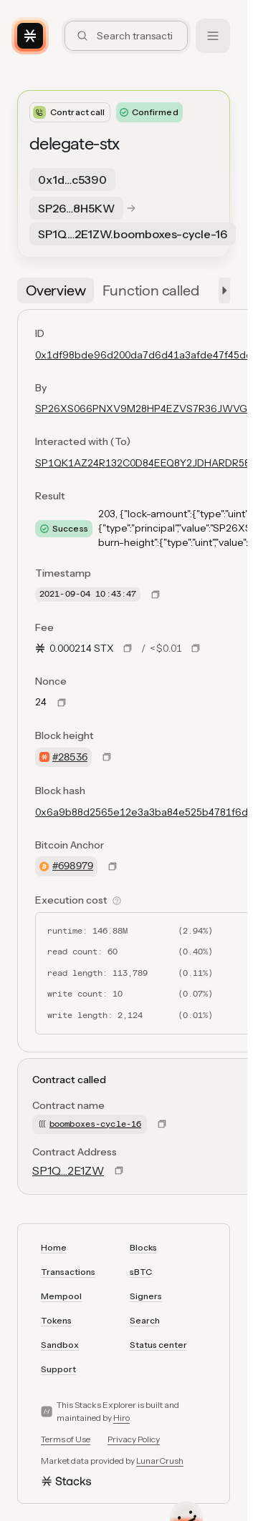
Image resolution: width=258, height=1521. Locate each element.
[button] (221, 290)
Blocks (143, 1247)
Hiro (121, 1417)
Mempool (61, 1296)
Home (54, 1247)
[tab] (55, 290)
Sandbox (60, 1344)
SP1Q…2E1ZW (68, 1170)
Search (145, 1320)
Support (58, 1369)
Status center (158, 1344)
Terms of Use (65, 1439)
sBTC (141, 1271)
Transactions (68, 1271)
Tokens (56, 1320)
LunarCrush (159, 1460)
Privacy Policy (134, 1439)
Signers (146, 1296)
